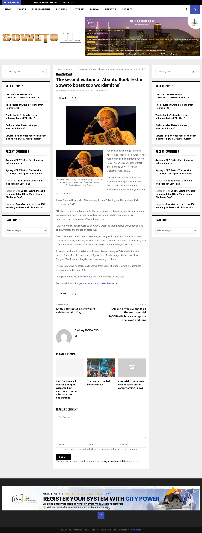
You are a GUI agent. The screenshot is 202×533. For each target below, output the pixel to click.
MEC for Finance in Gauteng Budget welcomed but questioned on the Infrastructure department (66, 389)
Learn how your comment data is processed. (117, 461)
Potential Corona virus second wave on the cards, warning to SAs (131, 384)
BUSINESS (61, 9)
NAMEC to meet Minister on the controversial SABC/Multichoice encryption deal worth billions (127, 314)
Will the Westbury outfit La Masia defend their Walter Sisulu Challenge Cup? (25, 194)
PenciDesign (135, 530)
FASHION (94, 9)
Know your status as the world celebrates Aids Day (75, 310)
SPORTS (21, 9)
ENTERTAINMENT (41, 9)
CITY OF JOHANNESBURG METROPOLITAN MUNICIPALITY (53, 2)
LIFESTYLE (110, 9)
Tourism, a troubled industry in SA (98, 383)
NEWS (8, 9)
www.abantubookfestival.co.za (101, 283)
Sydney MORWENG (67, 90)
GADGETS (127, 9)
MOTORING (78, 9)
